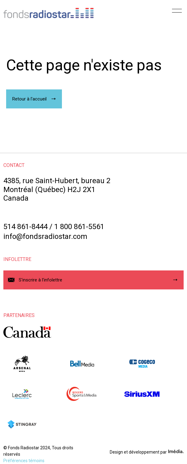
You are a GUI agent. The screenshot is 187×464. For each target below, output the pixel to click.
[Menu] (177, 13)
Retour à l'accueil (29, 99)
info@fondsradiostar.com (45, 236)
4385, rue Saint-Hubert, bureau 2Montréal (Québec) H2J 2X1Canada (56, 189)
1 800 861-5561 (79, 226)
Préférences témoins (23, 460)
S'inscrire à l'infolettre (40, 280)
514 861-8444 (25, 226)
